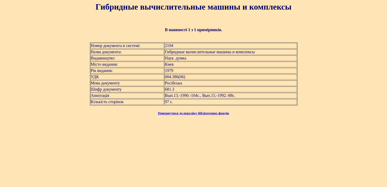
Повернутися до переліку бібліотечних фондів (193, 113)
